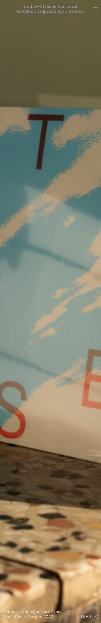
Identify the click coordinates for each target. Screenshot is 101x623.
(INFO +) (88, 616)
